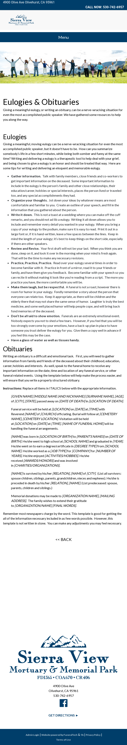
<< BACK (63, 539)
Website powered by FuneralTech (59, 734)
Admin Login (32, 734)
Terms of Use (63, 739)
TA (82, 734)
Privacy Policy (93, 734)
